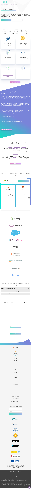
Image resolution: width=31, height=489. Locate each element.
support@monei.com (11, 481)
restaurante (24, 147)
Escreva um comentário (23, 181)
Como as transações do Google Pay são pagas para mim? (15, 293)
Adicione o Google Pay (5, 151)
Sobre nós (15, 377)
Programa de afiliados (15, 375)
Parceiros (15, 372)
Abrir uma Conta (6, 20)
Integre (5, 43)
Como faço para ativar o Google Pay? (15, 288)
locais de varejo (17, 147)
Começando (15, 386)
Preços (15, 360)
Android (14, 157)
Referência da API (15, 384)
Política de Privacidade (15, 396)
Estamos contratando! (15, 374)
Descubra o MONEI (15, 82)
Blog (15, 369)
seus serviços (14, 148)
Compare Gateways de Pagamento (15, 363)
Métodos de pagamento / (10, 4)
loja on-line (10, 147)
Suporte (15, 362)
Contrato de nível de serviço (15, 401)
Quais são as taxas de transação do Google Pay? (15, 291)
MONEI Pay (10, 157)
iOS (17, 157)
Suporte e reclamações (15, 398)
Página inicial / (3, 4)
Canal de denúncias (15, 403)
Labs (15, 389)
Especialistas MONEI (15, 387)
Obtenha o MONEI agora (6, 129)
